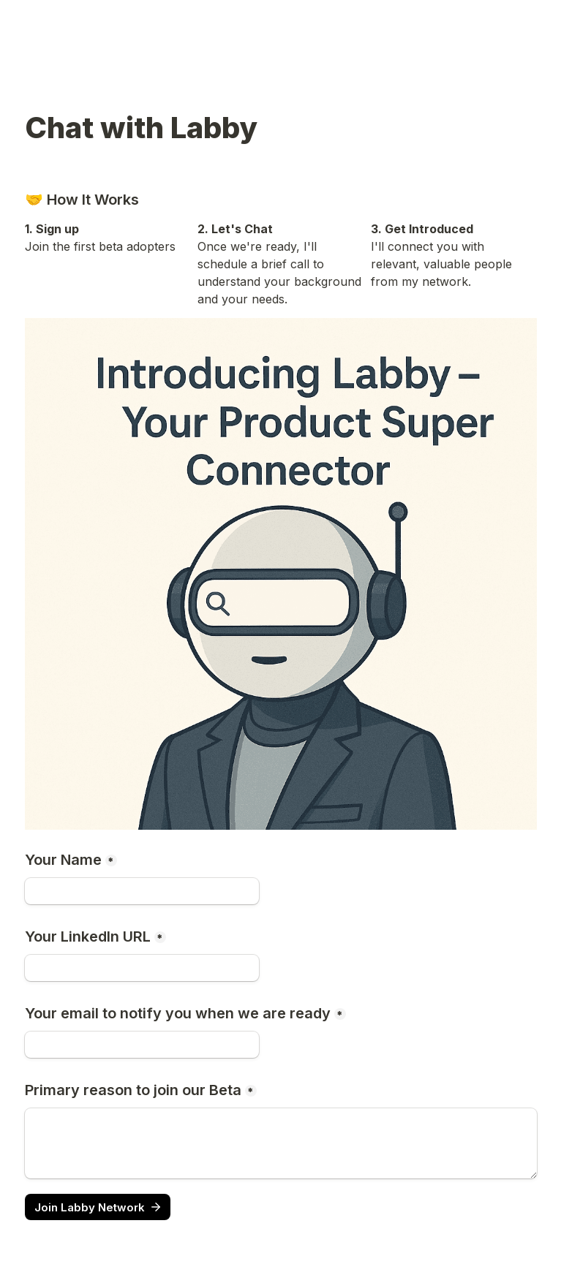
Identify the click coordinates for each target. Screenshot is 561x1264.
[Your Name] (142, 891)
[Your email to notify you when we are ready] (142, 1045)
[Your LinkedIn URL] (142, 968)
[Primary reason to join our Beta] (281, 1143)
